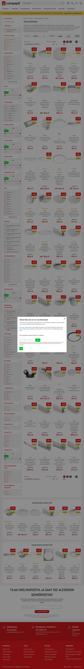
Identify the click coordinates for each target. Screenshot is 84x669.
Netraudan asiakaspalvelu (25, 327)
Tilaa (37, 340)
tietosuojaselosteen (57, 343)
